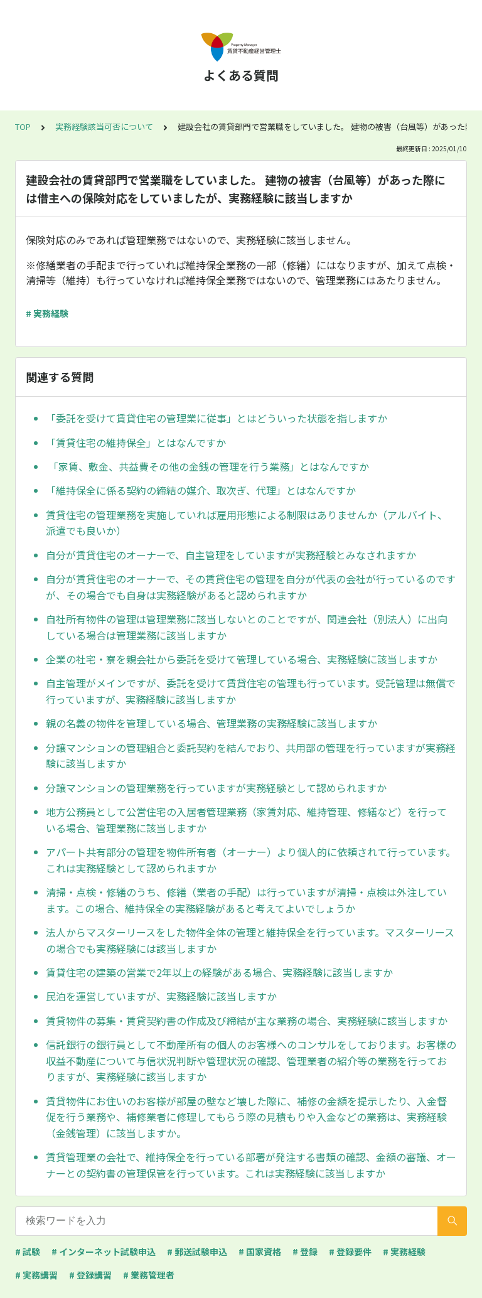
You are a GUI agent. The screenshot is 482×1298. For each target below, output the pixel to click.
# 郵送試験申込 (197, 1251)
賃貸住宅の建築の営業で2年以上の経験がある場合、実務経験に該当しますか (219, 972)
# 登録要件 (350, 1251)
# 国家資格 (259, 1251)
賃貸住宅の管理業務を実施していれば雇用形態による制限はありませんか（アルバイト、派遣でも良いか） (246, 523)
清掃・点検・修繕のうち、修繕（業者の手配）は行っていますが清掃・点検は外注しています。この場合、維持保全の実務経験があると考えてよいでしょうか (246, 900)
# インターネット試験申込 (103, 1251)
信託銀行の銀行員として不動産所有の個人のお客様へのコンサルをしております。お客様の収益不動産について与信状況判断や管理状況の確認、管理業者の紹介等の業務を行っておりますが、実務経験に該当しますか (251, 1060)
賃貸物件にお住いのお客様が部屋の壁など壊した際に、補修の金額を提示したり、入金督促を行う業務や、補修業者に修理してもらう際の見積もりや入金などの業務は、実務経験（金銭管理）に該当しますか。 (246, 1116)
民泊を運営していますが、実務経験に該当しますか (161, 996)
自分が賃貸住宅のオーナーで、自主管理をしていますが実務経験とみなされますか (231, 554)
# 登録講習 (90, 1274)
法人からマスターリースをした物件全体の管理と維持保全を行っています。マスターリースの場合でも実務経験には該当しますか (250, 940)
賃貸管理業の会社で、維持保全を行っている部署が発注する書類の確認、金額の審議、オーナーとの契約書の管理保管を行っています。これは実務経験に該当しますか (251, 1165)
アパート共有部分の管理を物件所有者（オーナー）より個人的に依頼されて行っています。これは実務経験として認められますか (251, 860)
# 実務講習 (36, 1274)
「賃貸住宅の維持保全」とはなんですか (136, 442)
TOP (23, 126)
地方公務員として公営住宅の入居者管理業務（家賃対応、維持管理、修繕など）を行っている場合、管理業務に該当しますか (246, 819)
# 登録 (305, 1251)
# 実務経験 (47, 313)
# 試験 (27, 1251)
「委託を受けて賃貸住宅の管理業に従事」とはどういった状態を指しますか (216, 418)
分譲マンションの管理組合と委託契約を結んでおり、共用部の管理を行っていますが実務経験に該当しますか (251, 755)
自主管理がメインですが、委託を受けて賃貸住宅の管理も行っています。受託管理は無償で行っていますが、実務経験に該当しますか (251, 691)
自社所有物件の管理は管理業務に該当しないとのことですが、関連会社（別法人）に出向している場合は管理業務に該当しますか (246, 627)
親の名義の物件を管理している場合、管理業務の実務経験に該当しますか (211, 723)
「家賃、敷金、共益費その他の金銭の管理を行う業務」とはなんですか (207, 466)
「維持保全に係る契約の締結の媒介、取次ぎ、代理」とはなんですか (201, 490)
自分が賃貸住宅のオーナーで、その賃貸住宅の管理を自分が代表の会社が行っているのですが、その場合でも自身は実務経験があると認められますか (251, 587)
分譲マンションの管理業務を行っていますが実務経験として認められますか (216, 787)
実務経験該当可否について (104, 126)
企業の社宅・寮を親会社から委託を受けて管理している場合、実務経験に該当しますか (241, 659)
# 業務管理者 (148, 1274)
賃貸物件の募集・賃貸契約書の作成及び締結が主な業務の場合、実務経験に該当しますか (246, 1020)
